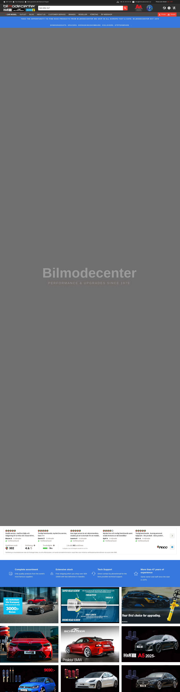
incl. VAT (170, 2)
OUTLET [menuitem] (23, 14)
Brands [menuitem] (72, 14)
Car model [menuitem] (12, 14)
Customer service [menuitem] (57, 14)
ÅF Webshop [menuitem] (106, 14)
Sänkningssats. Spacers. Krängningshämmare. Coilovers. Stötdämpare (89, 25)
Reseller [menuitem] (82, 14)
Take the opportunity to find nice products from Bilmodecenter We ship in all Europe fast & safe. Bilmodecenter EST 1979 (90, 19)
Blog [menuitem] (31, 14)
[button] (169, 8)
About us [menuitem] (41, 14)
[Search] (125, 8)
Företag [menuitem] (94, 14)
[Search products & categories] (80, 8)
